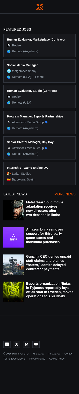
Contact (68, 353)
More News (65, 194)
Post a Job (54, 353)
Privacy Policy (37, 358)
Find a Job (38, 353)
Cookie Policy (56, 358)
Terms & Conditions (14, 358)
